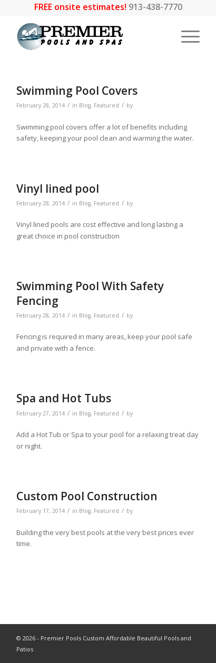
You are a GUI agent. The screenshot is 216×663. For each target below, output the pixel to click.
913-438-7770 (155, 7)
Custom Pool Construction (87, 496)
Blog (85, 105)
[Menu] (185, 36)
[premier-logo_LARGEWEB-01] (89, 36)
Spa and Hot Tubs (63, 398)
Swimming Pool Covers (77, 90)
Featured (106, 105)
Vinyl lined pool (57, 188)
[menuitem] (185, 36)
